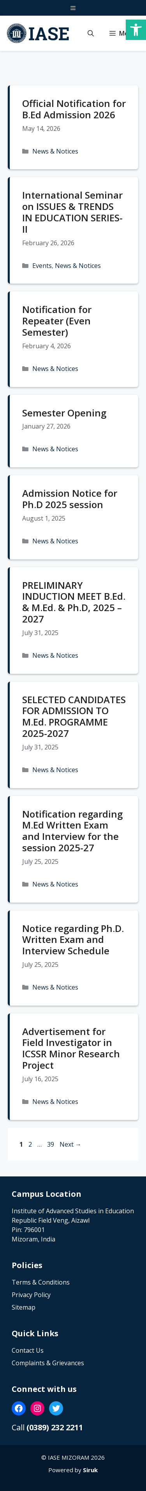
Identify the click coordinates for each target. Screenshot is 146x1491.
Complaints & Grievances (48, 1363)
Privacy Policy (31, 1294)
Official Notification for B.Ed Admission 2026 (74, 109)
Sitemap (23, 1307)
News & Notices (55, 151)
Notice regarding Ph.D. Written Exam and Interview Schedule (73, 939)
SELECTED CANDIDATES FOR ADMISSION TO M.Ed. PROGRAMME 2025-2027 (74, 716)
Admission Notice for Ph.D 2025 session (69, 499)
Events (42, 265)
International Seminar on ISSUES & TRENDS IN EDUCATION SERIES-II (72, 211)
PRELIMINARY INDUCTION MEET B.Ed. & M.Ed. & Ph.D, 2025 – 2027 (73, 602)
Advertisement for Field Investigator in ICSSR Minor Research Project (71, 1048)
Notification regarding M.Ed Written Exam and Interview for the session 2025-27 (72, 830)
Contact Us (28, 1350)
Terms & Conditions (41, 1282)
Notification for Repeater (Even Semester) (56, 320)
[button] (91, 33)
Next (70, 1144)
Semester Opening (64, 412)
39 (51, 1144)
